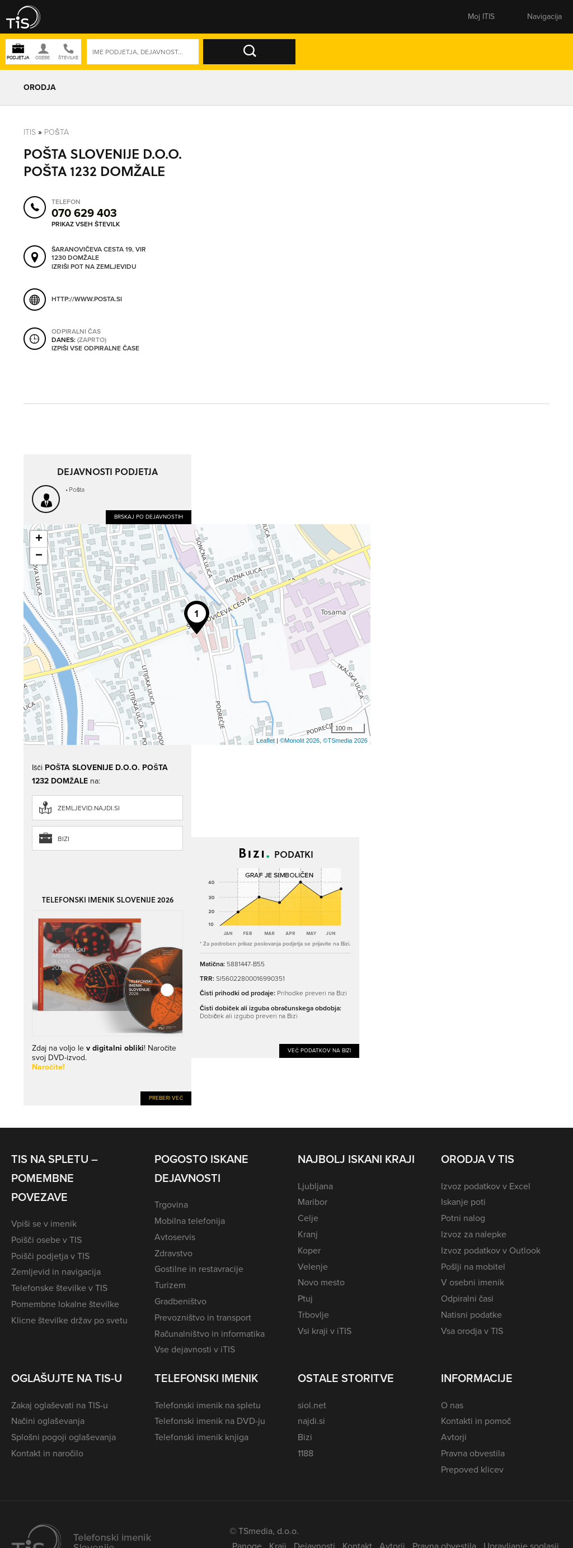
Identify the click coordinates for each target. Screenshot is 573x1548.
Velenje (313, 1266)
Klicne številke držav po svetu (69, 1320)
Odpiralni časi (467, 1298)
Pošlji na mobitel (473, 1266)
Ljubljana (315, 1186)
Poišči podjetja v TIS (50, 1256)
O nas (452, 1405)
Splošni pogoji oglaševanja (63, 1437)
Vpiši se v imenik (44, 1223)
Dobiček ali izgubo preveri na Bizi (249, 1016)
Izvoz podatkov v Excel (485, 1186)
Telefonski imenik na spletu (207, 1405)
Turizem (170, 1285)
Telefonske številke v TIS (59, 1287)
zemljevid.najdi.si (89, 808)
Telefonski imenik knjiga (201, 1437)
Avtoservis (174, 1237)
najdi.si (311, 1420)
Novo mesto (321, 1282)
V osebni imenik (472, 1282)
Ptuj (305, 1298)
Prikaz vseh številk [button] (85, 224)
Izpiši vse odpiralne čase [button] (95, 348)
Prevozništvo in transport (202, 1317)
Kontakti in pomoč (476, 1420)
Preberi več (166, 1098)
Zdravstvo (173, 1253)
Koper (309, 1250)
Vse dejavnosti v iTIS (194, 1349)
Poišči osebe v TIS (46, 1239)
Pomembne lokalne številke (65, 1304)
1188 (305, 1453)
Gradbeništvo (180, 1301)
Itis (30, 132)
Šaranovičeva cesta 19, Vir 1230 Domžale (98, 254)
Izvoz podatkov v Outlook (491, 1250)
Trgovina (171, 1204)
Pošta (56, 132)
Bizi (63, 839)
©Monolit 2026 (300, 740)
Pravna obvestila (473, 1453)
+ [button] (39, 539)
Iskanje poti (463, 1201)
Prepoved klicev (472, 1469)
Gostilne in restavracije (198, 1268)
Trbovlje (313, 1314)
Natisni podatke (471, 1314)
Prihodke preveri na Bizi (312, 993)
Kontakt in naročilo (47, 1453)
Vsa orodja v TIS (472, 1330)
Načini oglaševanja (47, 1420)
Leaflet (265, 740)
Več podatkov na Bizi (319, 1050)
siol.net (312, 1405)
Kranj (308, 1234)
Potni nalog (463, 1218)
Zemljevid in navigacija (56, 1271)
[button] (31, 17)
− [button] (39, 556)
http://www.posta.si (86, 299)
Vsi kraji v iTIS (324, 1330)
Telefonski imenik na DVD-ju (209, 1420)
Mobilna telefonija (189, 1220)
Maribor (312, 1201)
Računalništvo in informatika (209, 1333)
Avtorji (454, 1437)
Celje (308, 1218)
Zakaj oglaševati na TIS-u (59, 1405)
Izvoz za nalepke (473, 1234)
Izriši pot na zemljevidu (94, 267)
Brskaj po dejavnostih (148, 516)
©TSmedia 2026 (345, 740)
